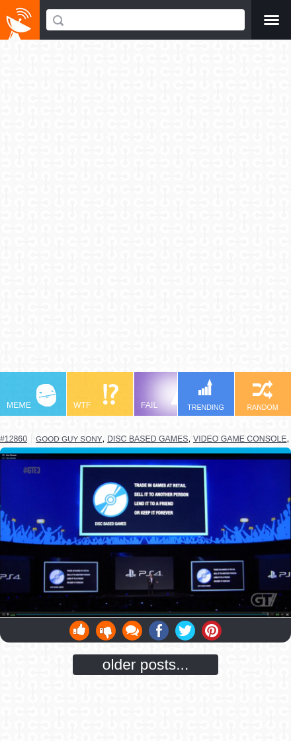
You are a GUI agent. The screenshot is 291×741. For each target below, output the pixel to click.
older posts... (146, 664)
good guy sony (69, 438)
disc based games (147, 439)
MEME (31, 397)
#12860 (13, 439)
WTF (95, 397)
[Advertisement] (145, 212)
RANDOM (262, 395)
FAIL (165, 397)
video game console (239, 439)
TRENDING (205, 395)
